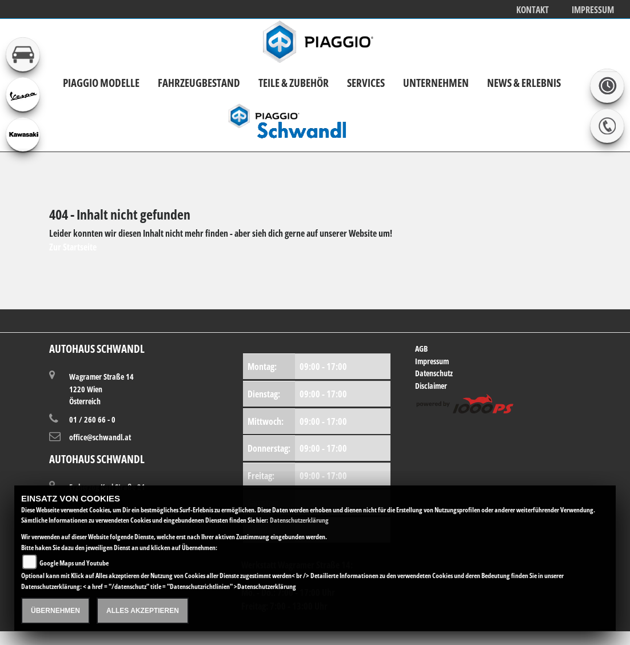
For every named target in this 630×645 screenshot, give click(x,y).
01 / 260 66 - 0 (92, 419)
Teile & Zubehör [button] (293, 82)
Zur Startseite (73, 247)
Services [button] (366, 82)
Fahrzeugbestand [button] (199, 82)
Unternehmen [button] (436, 82)
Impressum (593, 10)
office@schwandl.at (100, 437)
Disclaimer (431, 385)
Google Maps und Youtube (74, 563)
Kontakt (532, 10)
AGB (421, 348)
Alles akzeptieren (142, 611)
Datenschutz (434, 373)
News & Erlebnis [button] (524, 82)
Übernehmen (55, 611)
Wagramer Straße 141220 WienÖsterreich (101, 389)
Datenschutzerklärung (299, 520)
